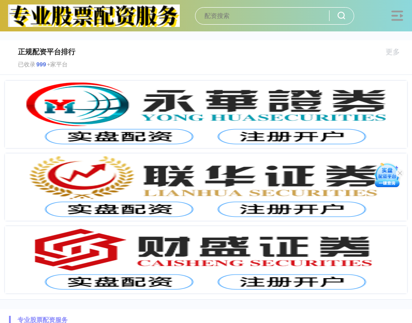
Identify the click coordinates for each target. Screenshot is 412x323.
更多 (397, 52)
